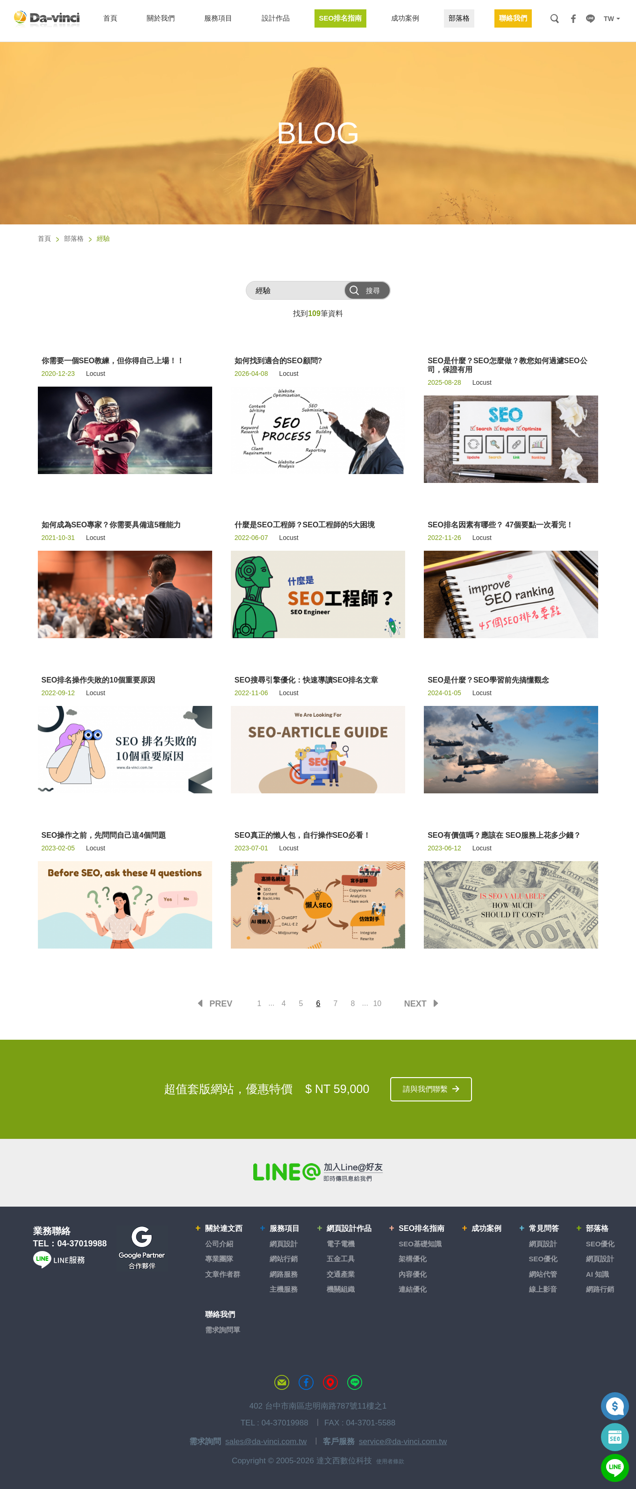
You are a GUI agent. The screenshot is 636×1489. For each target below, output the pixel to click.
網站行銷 (284, 1259)
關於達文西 (224, 1228)
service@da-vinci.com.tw (403, 1441)
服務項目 (285, 1228)
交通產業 (341, 1274)
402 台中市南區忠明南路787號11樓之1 (318, 1406)
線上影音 (543, 1289)
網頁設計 (284, 1244)
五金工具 (341, 1259)
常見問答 (544, 1228)
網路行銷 (600, 1289)
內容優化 (413, 1274)
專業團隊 (219, 1259)
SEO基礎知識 (420, 1244)
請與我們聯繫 (425, 1089)
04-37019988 (82, 1243)
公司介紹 (219, 1244)
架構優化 (413, 1259)
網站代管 (543, 1274)
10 (377, 1003)
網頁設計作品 (349, 1228)
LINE (590, 18)
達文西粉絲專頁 (306, 1382)
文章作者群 (222, 1274)
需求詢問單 (222, 1330)
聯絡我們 (220, 1314)
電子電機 (341, 1244)
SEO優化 (543, 1259)
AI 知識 (597, 1274)
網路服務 (284, 1274)
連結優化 (413, 1289)
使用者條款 (390, 1461)
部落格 (74, 238)
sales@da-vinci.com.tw (266, 1441)
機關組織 (341, 1289)
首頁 (44, 238)
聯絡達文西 (281, 1382)
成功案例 (486, 1228)
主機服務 (284, 1289)
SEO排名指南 (421, 1228)
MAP (330, 1382)
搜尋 (554, 18)
